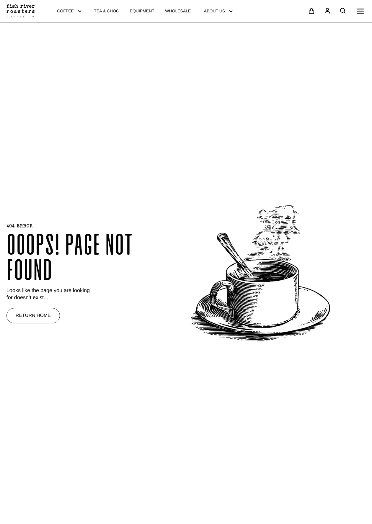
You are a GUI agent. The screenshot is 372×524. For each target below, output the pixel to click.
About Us (219, 11)
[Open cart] (311, 10)
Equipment (142, 11)
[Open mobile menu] (360, 11)
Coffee (70, 11)
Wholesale (178, 11)
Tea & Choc (106, 11)
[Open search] (343, 10)
